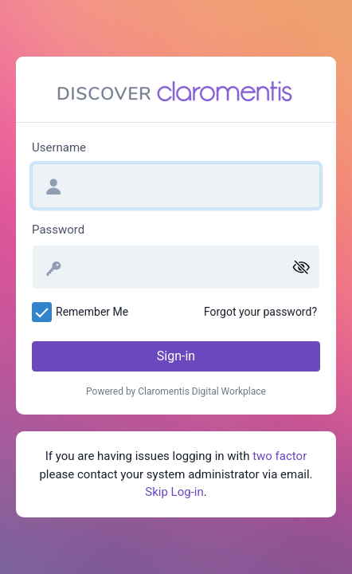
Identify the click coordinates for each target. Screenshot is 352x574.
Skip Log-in (174, 492)
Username (59, 147)
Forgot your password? (260, 311)
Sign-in (176, 356)
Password (58, 229)
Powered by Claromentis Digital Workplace (176, 391)
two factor (279, 456)
